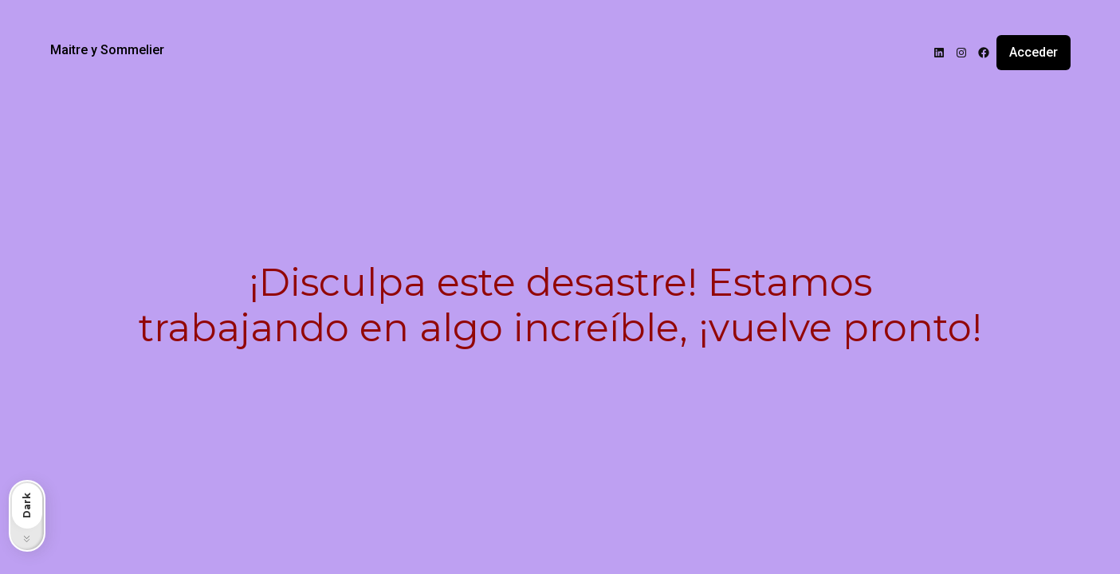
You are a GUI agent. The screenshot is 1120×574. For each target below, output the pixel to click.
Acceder (1033, 52)
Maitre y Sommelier (107, 49)
